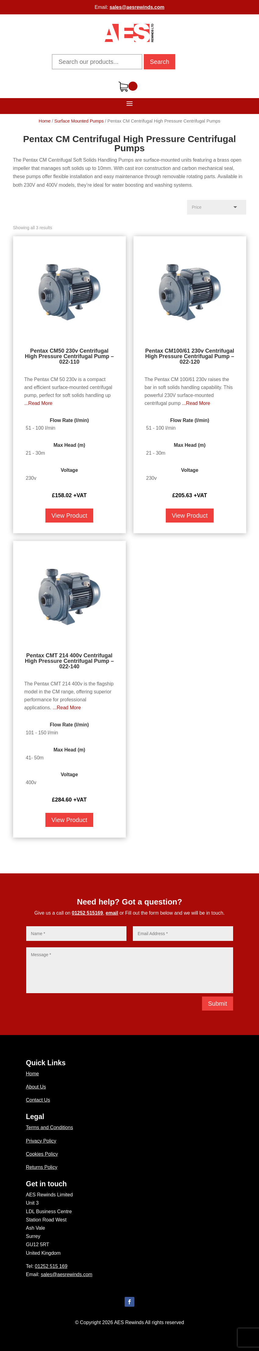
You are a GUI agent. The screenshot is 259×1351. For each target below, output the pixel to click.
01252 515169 (87, 913)
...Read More (38, 403)
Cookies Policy (42, 1154)
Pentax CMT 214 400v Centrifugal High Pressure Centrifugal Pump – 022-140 (69, 661)
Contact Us (38, 1100)
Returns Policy (41, 1167)
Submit (217, 1003)
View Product (69, 515)
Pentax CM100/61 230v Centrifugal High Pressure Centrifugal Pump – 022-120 (189, 356)
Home (45, 121)
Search (159, 61)
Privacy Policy (41, 1141)
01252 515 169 (51, 1266)
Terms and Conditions (49, 1127)
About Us (36, 1086)
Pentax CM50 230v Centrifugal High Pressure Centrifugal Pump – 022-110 (69, 356)
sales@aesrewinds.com (136, 7)
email (112, 913)
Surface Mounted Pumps (79, 121)
